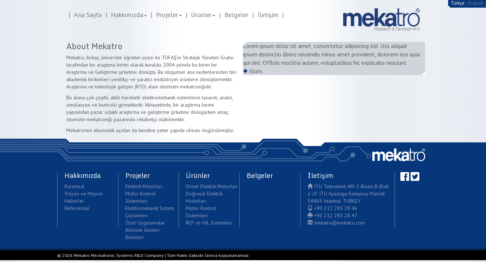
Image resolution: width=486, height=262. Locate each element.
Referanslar (77, 208)
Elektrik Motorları (143, 186)
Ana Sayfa (88, 15)
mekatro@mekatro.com (336, 222)
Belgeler (236, 15)
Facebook (404, 176)
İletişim (268, 15)
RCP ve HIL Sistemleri (209, 222)
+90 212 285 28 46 (332, 208)
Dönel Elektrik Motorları (212, 186)
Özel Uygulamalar (145, 222)
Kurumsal (74, 186)
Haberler (74, 201)
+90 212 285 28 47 (332, 215)
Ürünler (203, 15)
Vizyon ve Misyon (83, 193)
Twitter (415, 176)
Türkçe (458, 3)
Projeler (169, 15)
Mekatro (398, 154)
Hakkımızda (129, 15)
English (476, 3)
